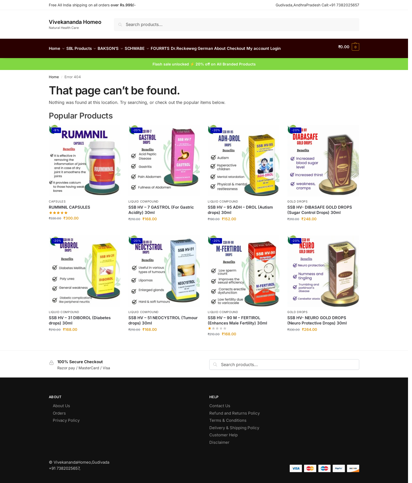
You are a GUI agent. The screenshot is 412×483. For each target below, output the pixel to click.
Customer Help (223, 431)
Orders (59, 410)
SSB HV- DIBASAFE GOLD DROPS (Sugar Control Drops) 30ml (319, 207)
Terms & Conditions (227, 417)
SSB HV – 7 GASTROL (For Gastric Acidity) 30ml (161, 207)
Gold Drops (297, 198)
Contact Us (219, 402)
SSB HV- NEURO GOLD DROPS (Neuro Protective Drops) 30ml (317, 317)
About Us (61, 402)
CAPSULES (57, 198)
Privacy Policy (66, 417)
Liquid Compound (143, 198)
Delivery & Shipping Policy (234, 424)
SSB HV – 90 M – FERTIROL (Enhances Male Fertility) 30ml (237, 317)
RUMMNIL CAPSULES (69, 204)
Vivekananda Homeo (75, 22)
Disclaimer (220, 439)
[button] (348, 47)
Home (54, 74)
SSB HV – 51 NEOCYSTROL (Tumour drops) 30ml (163, 317)
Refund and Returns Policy (235, 410)
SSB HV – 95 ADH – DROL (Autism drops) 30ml (240, 207)
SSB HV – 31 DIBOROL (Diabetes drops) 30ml (80, 317)
